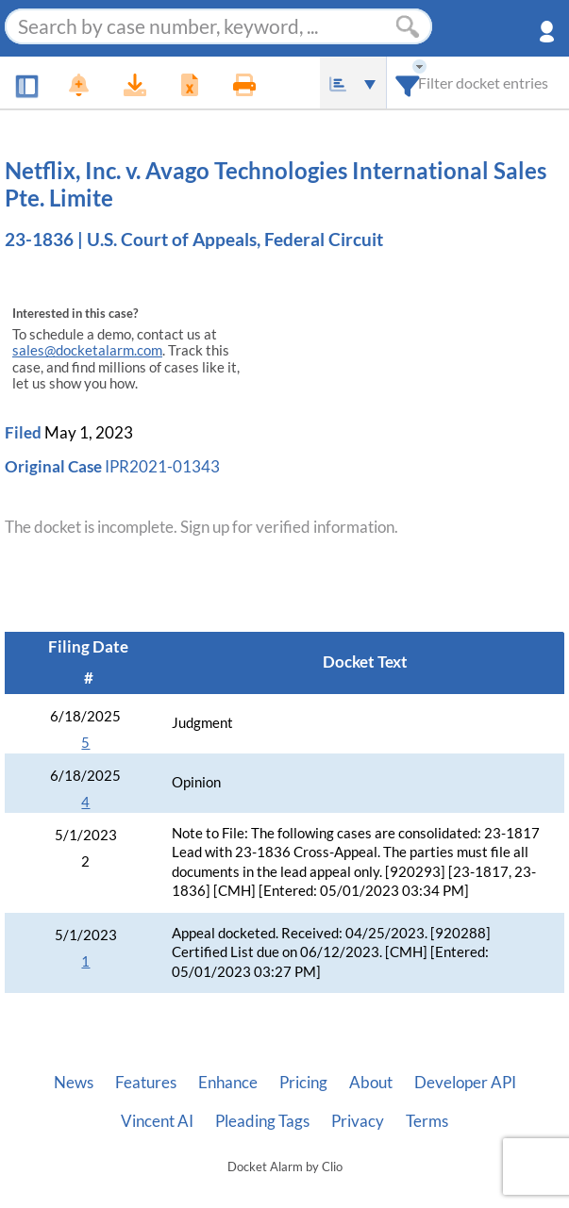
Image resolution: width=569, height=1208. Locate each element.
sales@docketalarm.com (87, 350)
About (371, 1082)
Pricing (303, 1082)
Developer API (465, 1082)
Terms (427, 1121)
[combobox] (408, 82)
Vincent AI (157, 1121)
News (73, 1082)
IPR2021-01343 (162, 466)
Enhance (228, 1082)
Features (145, 1082)
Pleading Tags (262, 1121)
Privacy (357, 1121)
